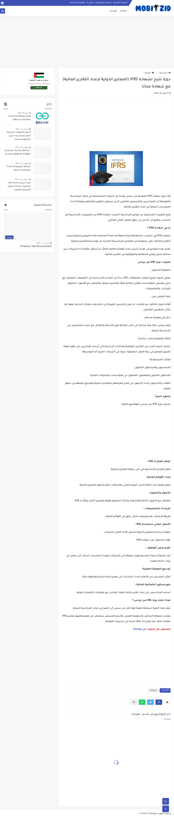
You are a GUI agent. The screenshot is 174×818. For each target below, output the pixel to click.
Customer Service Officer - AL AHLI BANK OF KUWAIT (17, 152)
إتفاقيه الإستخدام (77, 3)
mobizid (143, 813)
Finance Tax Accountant (36, 246)
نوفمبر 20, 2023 (21, 163)
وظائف (123, 11)
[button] (158, 702)
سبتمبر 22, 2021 (21, 179)
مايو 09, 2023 (23, 113)
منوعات (149, 73)
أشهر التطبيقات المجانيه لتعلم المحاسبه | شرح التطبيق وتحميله (19, 136)
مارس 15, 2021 (22, 129)
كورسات (113, 11)
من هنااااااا (139, 629)
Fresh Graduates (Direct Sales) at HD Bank (19, 168)
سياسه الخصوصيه (103, 3)
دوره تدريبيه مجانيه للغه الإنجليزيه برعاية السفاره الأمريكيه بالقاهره (19, 186)
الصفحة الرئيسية (120, 3)
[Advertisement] (87, 42)
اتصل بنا (90, 3)
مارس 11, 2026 (42, 243)
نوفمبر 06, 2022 (21, 147)
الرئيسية (164, 73)
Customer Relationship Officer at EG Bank (19, 118)
